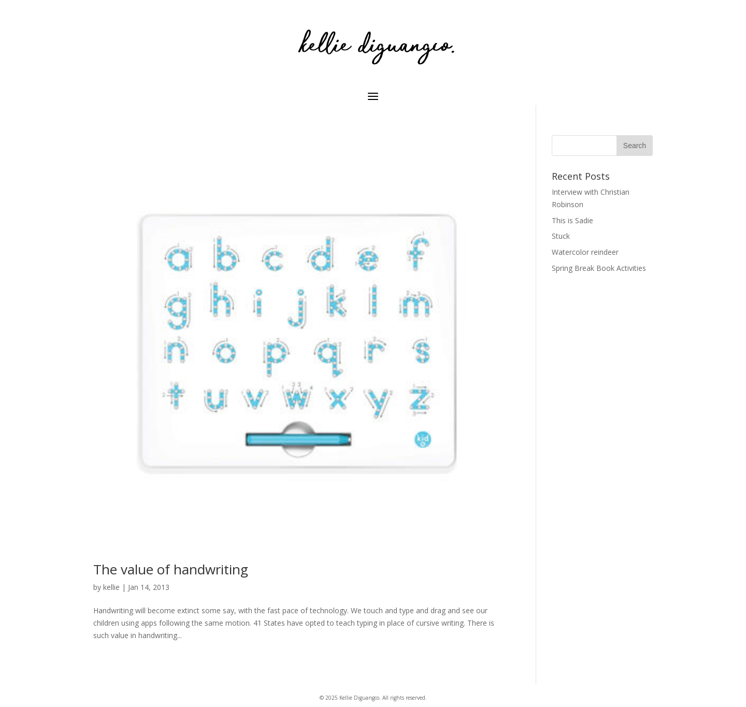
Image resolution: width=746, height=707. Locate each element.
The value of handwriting (170, 569)
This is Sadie (572, 220)
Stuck (561, 236)
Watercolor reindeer (585, 252)
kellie (111, 587)
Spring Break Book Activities (599, 268)
